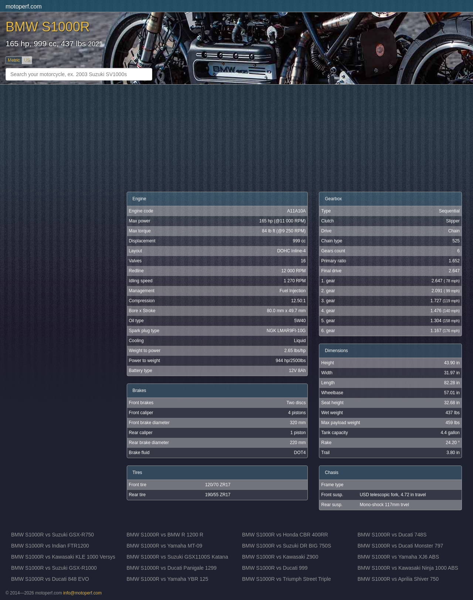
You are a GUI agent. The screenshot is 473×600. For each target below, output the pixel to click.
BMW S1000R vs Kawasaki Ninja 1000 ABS (408, 568)
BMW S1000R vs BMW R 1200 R (165, 535)
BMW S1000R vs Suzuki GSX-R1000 (54, 568)
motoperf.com (24, 6)
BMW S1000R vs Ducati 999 (274, 568)
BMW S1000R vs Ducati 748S (392, 535)
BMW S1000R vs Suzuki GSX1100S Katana (177, 557)
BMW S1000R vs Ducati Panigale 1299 (172, 568)
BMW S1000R (48, 26)
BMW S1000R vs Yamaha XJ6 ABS (398, 557)
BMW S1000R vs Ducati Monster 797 (400, 546)
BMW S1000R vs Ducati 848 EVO (50, 579)
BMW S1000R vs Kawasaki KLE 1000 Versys (63, 557)
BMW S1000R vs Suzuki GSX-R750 (52, 535)
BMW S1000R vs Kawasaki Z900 (280, 557)
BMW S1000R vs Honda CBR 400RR (285, 535)
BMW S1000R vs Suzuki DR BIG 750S (286, 546)
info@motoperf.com (82, 593)
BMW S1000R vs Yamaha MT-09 (165, 546)
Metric (14, 60)
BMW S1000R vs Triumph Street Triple (286, 579)
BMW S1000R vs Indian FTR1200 (50, 546)
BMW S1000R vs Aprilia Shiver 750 (398, 579)
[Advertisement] (198, 138)
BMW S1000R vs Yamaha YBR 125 (167, 579)
